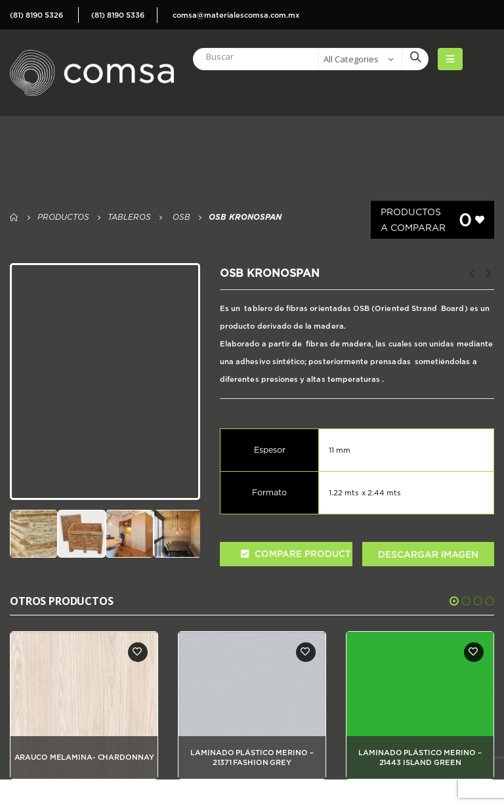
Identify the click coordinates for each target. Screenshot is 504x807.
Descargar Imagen (428, 554)
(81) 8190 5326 (36, 15)
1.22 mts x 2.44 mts (365, 493)
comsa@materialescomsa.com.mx (236, 15)
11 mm (339, 450)
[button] (454, 601)
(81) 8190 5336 (117, 15)
